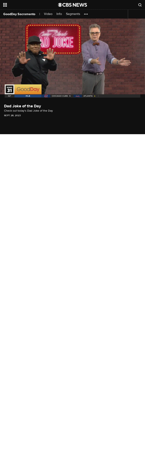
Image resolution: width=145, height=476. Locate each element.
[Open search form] (140, 5)
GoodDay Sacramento (19, 14)
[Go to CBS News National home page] (72, 5)
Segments (73, 14)
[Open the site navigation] (26, 5)
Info (59, 14)
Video (48, 14)
